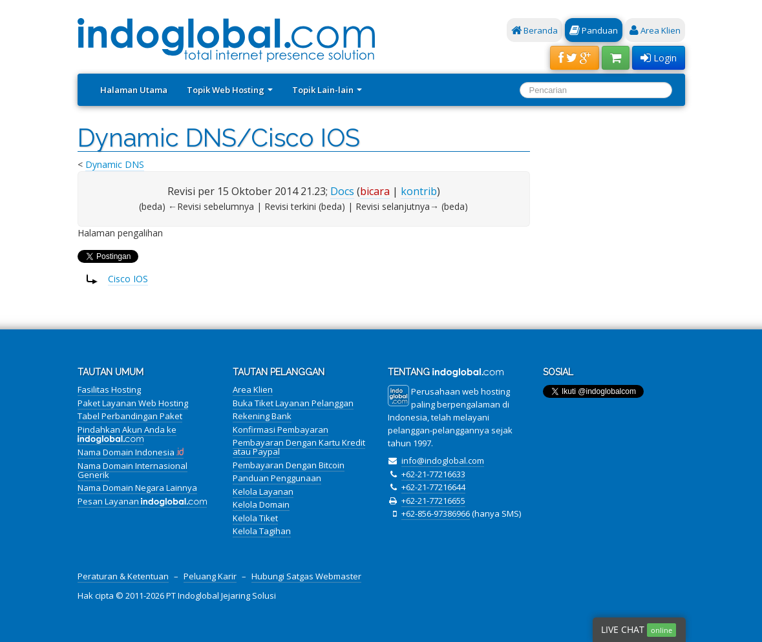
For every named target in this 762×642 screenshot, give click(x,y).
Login (658, 58)
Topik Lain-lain (327, 90)
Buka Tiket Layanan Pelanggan (293, 403)
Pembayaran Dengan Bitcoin (288, 465)
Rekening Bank (262, 416)
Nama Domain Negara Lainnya (137, 487)
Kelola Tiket (255, 518)
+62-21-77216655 (433, 500)
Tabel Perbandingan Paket (130, 416)
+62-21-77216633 (433, 474)
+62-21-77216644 (433, 487)
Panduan (593, 30)
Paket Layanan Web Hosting (133, 403)
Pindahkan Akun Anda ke (127, 434)
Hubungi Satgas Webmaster (306, 576)
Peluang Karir (210, 576)
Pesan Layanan (142, 501)
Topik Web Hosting (230, 90)
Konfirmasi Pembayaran (280, 429)
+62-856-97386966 (435, 513)
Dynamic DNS (114, 164)
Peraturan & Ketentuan (123, 576)
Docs (342, 191)
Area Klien (655, 30)
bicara (375, 191)
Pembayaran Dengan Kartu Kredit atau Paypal (299, 447)
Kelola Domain (261, 504)
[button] (574, 58)
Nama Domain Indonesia (131, 452)
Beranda (534, 30)
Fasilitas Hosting (109, 389)
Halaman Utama (133, 90)
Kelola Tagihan (262, 531)
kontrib (419, 191)
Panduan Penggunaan (277, 478)
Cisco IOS (128, 279)
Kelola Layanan (263, 491)
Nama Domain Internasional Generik (132, 470)
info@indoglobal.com (442, 460)
